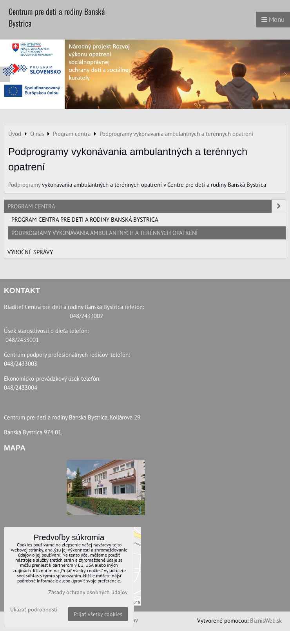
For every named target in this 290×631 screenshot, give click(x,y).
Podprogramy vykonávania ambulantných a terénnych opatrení (104, 233)
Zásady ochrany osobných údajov (88, 592)
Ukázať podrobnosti (34, 609)
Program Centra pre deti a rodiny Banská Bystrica (84, 219)
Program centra (146, 206)
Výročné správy (30, 252)
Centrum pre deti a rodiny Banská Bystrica (57, 17)
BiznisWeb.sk (266, 620)
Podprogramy (24, 184)
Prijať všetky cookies (98, 614)
